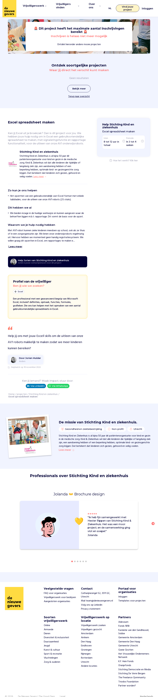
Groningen (86, 644)
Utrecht (85, 656)
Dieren (47, 627)
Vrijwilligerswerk (33, 5)
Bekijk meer (79, 83)
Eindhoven (86, 640)
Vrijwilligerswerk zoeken (93, 619)
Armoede (48, 623)
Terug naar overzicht (79, 91)
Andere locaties (89, 660)
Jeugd (47, 640)
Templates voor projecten (132, 595)
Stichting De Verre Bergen (131, 667)
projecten (22, 389)
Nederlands (146, 690)
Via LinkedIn (36, 380)
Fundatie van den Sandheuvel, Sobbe (133, 625)
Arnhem (85, 631)
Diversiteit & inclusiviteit (56, 631)
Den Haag (86, 635)
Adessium (123, 616)
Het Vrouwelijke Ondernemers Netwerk (133, 649)
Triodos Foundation (128, 675)
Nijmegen (86, 648)
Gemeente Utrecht (128, 640)
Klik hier (134, 155)
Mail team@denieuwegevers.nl (97, 595)
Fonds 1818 (123, 620)
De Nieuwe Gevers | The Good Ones (36, 690)
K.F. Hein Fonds (126, 655)
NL (108, 5)
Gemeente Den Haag (129, 635)
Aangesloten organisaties (57, 595)
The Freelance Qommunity (132, 671)
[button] (154, 519)
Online (47, 619)
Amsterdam (87, 627)
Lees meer (66, 444)
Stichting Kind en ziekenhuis (43, 389)
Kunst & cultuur (52, 644)
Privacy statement (90, 603)
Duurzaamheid (51, 635)
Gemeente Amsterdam (130, 631)
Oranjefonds (124, 659)
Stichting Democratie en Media (134, 663)
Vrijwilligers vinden (65, 5)
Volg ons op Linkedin (91, 599)
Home (11, 389)
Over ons (93, 5)
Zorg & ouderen (52, 656)
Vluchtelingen (51, 652)
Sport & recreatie (53, 648)
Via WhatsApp (58, 380)
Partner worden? (127, 680)
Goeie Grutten (125, 644)
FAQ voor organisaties (55, 587)
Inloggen (147, 5)
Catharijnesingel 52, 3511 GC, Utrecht (95, 589)
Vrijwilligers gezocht (91, 623)
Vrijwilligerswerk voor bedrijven (60, 591)
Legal (62, 690)
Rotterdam (86, 652)
